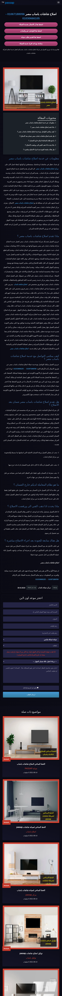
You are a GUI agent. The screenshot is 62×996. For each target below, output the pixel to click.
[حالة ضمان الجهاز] (31, 661)
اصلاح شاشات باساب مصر (23, 158)
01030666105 (31, 18)
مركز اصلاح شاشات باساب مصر (47, 169)
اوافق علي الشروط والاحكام (30, 688)
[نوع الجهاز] (31, 639)
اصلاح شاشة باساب (20, 284)
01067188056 (16, 14)
